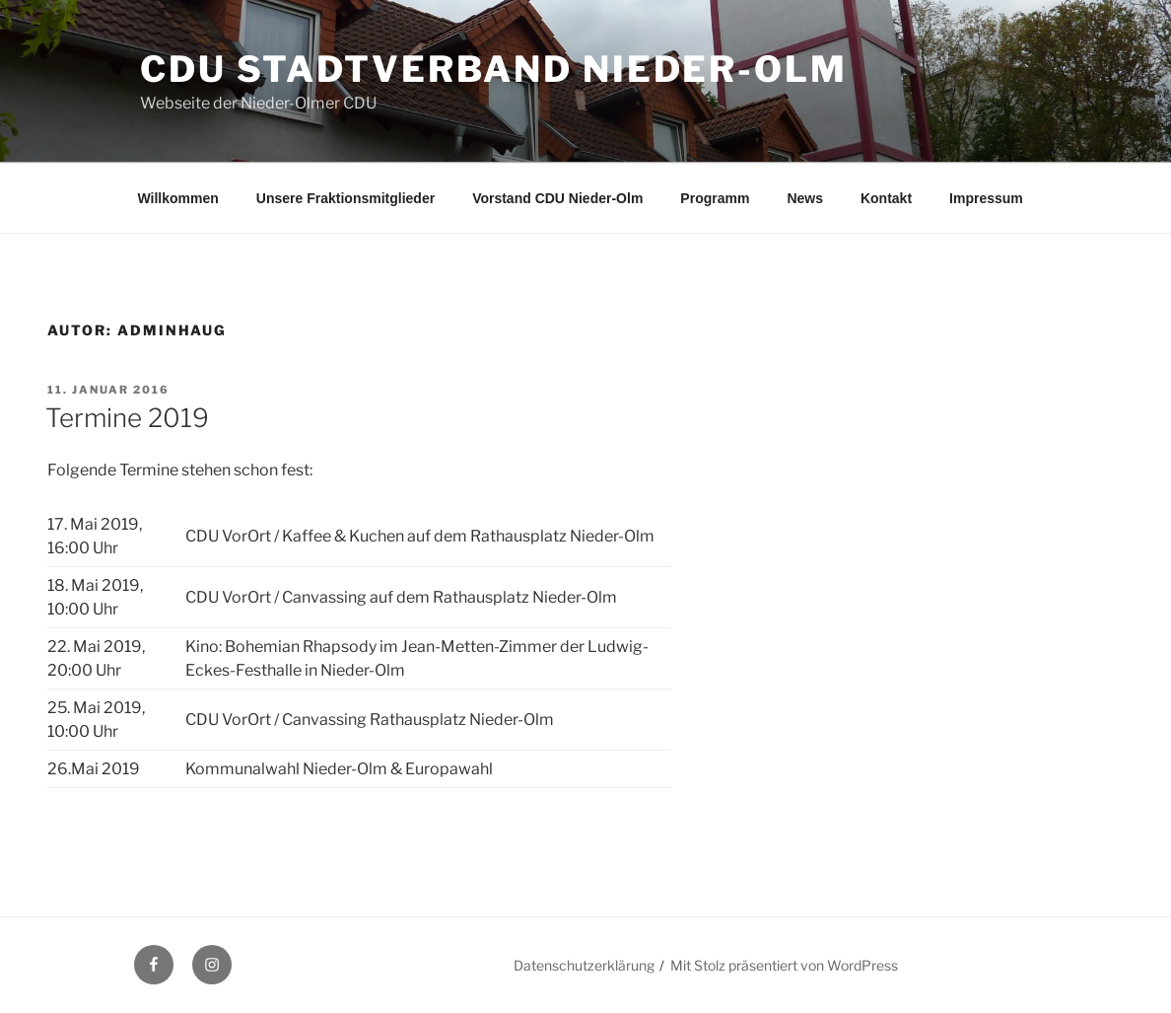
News (805, 198)
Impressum (986, 198)
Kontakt (886, 198)
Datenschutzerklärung (584, 965)
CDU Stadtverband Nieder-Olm (494, 69)
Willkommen (178, 198)
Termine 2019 (127, 417)
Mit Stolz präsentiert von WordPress (784, 965)
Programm (714, 198)
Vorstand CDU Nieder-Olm (557, 198)
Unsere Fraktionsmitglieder (345, 198)
